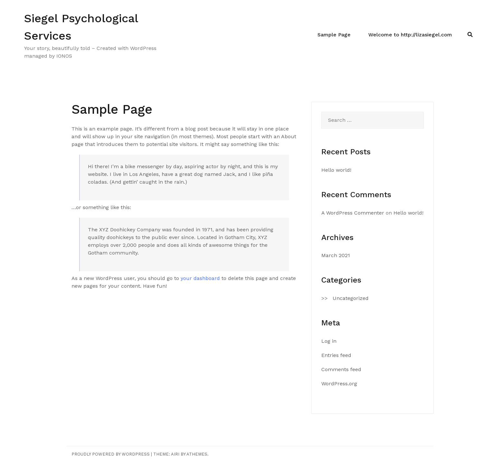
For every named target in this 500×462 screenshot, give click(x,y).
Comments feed (341, 369)
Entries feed (336, 355)
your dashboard (200, 278)
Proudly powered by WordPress (110, 454)
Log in (328, 341)
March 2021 (335, 255)
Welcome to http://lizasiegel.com (410, 35)
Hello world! (336, 170)
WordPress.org (339, 383)
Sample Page (334, 35)
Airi (175, 454)
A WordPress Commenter (352, 213)
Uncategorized (351, 298)
